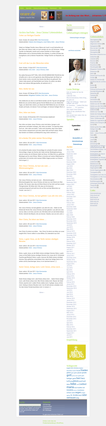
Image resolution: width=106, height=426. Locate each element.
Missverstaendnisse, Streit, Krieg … (77, 98)
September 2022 (72, 182)
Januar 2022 (70, 194)
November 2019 (71, 221)
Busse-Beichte (94, 102)
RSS (60, 8)
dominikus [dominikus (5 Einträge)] (69, 370)
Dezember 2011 (71, 329)
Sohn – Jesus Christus (97, 133)
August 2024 (70, 164)
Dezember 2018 (71, 233)
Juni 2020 (70, 213)
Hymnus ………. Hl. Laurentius (75, 107)
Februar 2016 (71, 274)
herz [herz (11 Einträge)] (83, 378)
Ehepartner (93, 71)
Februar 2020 (71, 217)
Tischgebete (94, 172)
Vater (47, 69)
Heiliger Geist (94, 129)
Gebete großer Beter (96, 127)
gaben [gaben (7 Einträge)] (69, 373)
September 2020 (72, 209)
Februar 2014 (71, 298)
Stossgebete (94, 52)
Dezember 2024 (71, 162)
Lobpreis (93, 131)
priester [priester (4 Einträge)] (75, 390)
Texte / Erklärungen (96, 118)
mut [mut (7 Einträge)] (75, 387)
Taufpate (93, 95)
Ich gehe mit (70, 100)
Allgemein (93, 42)
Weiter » (41, 26)
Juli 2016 (69, 266)
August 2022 (70, 184)
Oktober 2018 (71, 237)
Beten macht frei (27, 17)
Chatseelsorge (77, 144)
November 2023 (71, 174)
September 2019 (72, 223)
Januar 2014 (70, 300)
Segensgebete (94, 168)
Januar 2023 (70, 178)
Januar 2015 (70, 284)
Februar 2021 (71, 203)
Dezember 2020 (71, 207)
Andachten (93, 57)
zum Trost (93, 187)
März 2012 (70, 325)
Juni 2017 (70, 249)
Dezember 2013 (71, 302)
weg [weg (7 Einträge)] (77, 398)
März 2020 (70, 215)
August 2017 (70, 247)
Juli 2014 (69, 290)
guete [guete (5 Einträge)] (79, 375)
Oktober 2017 (71, 245)
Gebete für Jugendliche (97, 120)
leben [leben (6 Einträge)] (68, 384)
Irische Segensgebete (96, 170)
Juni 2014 (70, 292)
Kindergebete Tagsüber (97, 159)
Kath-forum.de (94, 199)
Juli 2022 (69, 186)
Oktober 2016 (71, 259)
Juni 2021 (70, 198)
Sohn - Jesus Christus (57, 42)
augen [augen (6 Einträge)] (68, 368)
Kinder (92, 85)
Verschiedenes (94, 179)
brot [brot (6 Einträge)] (72, 368)
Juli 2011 (69, 335)
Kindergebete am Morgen (98, 157)
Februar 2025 (71, 160)
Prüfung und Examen (96, 89)
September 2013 (72, 308)
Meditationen (94, 164)
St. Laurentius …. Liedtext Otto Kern (77, 105)
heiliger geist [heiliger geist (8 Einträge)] (71, 378)
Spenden (28, 8)
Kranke (92, 87)
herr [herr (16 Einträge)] (78, 378)
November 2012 (71, 319)
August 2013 (70, 310)
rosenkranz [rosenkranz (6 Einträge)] (80, 390)
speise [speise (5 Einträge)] (68, 395)
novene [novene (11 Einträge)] (70, 390)
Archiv (70, 147)
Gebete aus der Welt (96, 104)
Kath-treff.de (94, 203)
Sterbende (93, 93)
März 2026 (70, 150)
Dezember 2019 (71, 219)
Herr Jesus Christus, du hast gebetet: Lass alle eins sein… (41, 196)
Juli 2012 (69, 321)
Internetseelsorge (77, 141)
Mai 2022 (69, 188)
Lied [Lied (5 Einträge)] (77, 384)
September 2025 (72, 154)
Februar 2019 (71, 231)
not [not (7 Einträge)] (84, 387)
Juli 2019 (69, 225)
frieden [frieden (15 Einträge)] (84, 370)
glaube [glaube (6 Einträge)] (79, 373)
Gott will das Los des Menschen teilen (34, 63)
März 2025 (70, 158)
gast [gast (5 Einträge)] (72, 372)
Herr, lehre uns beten (27, 112)
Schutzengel (94, 143)
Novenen (93, 61)
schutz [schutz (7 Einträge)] (69, 393)
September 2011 (72, 331)
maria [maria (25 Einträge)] (70, 387)
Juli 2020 (69, 211)
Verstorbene (94, 99)
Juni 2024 (70, 166)
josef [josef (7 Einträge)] (80, 381)
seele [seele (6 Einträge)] (73, 393)
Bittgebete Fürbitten (35, 95)
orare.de (27, 13)
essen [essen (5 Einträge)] (74, 370)
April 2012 (70, 323)
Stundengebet (94, 67)
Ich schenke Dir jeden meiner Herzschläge (35, 138)
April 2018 (70, 239)
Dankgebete (94, 46)
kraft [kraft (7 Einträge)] (84, 381)
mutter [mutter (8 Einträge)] (79, 387)
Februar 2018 (71, 241)
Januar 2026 (70, 152)
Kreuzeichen (94, 50)
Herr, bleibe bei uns (26, 89)
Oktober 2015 (71, 278)
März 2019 (70, 229)
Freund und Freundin (96, 75)
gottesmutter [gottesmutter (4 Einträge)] (75, 375)
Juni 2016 (70, 268)
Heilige (92, 137)
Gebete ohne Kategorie (36, 42)
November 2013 (71, 304)
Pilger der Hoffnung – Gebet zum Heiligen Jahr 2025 (76, 102)
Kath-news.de (94, 201)
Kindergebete (94, 151)
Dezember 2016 (71, 257)
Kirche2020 (93, 205)
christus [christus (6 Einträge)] (76, 368)
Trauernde (93, 185)
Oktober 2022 (71, 180)
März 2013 (70, 312)
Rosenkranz (93, 65)
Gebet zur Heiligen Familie (29, 35)
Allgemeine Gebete (96, 44)
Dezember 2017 (71, 243)
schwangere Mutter (96, 183)
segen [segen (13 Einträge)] (78, 392)
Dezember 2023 (71, 172)
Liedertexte (93, 162)
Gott (30, 69)
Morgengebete (94, 166)
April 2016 (70, 272)
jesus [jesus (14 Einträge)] (76, 381)
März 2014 (70, 296)
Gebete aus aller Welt (96, 106)
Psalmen (93, 63)
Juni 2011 (70, 337)
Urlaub (92, 97)
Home (22, 8)
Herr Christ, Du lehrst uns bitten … (32, 219)
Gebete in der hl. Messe (97, 116)
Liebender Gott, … (72, 96)
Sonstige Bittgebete (96, 91)
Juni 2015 (70, 280)
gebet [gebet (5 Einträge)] (75, 372)
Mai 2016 (69, 270)
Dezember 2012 (71, 316)
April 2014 (70, 294)
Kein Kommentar (43, 40)
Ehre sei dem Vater (96, 48)
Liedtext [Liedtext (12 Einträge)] (82, 384)
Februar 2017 (71, 253)
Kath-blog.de (94, 197)
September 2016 (72, 262)
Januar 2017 (70, 255)
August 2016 (70, 264)
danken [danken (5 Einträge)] (81, 368)
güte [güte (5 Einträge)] (83, 375)
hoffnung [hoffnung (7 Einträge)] (70, 381)
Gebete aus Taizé (95, 112)
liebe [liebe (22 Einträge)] (73, 383)
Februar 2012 (71, 327)
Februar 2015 (71, 282)
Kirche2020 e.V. (77, 138)
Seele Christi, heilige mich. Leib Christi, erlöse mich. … (41, 267)
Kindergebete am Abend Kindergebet (97, 154)
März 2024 (70, 170)
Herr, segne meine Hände (74, 109)
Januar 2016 (70, 276)
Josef (45, 42)
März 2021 (70, 200)
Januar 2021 (70, 205)
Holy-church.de (94, 195)
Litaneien (93, 59)
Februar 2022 (71, 192)
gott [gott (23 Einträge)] (69, 375)
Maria (49, 42)
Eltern (92, 73)
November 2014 (71, 286)
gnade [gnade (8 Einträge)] (84, 373)
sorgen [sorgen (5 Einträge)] (83, 392)
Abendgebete (94, 40)
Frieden (92, 77)
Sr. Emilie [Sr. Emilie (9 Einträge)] (74, 395)
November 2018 (71, 235)
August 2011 (70, 333)
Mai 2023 (69, 176)
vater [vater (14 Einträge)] (84, 395)
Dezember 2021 (71, 196)
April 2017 (70, 251)
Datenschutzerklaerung (41, 8)
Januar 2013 (70, 314)
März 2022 (70, 190)
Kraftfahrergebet (95, 181)
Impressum (53, 8)
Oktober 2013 (71, 306)
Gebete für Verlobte (96, 79)
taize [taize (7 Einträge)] (80, 395)
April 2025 (70, 156)
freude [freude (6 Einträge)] (78, 370)
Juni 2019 (70, 227)
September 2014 (72, 288)
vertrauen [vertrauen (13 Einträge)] (71, 397)
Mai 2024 (69, 168)
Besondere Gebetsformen (98, 54)
